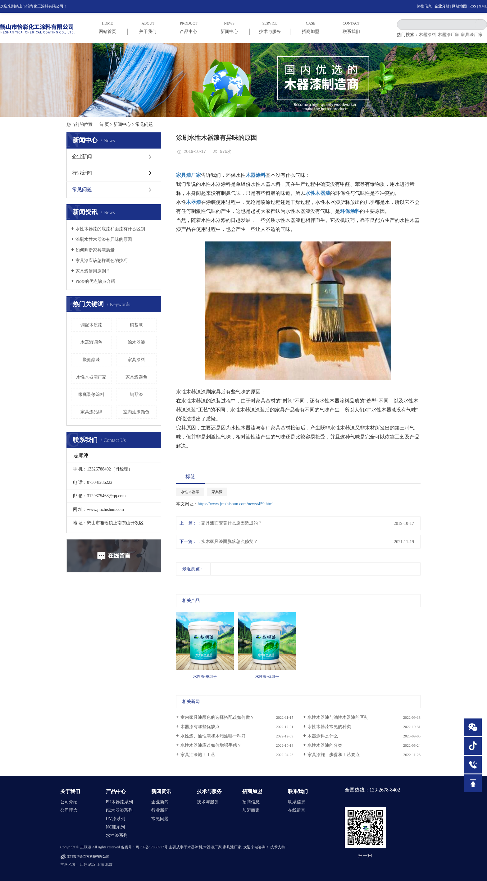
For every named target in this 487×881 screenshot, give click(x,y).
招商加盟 (252, 791)
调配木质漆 (91, 325)
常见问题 (144, 124)
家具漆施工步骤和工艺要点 (333, 754)
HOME (107, 27)
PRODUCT (188, 27)
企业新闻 (82, 156)
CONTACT (351, 27)
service (270, 27)
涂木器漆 (136, 342)
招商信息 (251, 802)
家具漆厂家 (472, 34)
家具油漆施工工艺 (197, 754)
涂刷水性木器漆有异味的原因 (103, 239)
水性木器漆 (190, 492)
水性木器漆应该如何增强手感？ (210, 745)
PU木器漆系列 (119, 802)
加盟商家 (251, 810)
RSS (473, 6)
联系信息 (296, 802)
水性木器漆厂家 (91, 377)
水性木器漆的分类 (324, 745)
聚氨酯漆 (91, 359)
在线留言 (296, 810)
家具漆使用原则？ (92, 271)
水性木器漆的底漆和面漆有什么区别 (110, 229)
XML (483, 6)
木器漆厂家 (448, 34)
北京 (108, 864)
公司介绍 (69, 802)
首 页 (104, 124)
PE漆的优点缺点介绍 (95, 281)
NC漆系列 (115, 827)
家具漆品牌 (91, 412)
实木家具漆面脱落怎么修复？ (229, 541)
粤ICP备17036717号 (152, 847)
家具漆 (217, 492)
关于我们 (70, 791)
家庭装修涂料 (91, 394)
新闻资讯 (161, 791)
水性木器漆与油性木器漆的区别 (337, 717)
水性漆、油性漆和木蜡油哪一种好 (213, 736)
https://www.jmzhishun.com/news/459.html (236, 504)
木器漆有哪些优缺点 (200, 726)
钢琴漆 (136, 394)
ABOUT (148, 27)
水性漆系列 (117, 835)
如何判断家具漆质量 (95, 250)
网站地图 (459, 6)
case (310, 27)
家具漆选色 (136, 377)
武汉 (92, 864)
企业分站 (442, 6)
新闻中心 (122, 124)
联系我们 (298, 791)
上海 (100, 864)
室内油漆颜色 (136, 412)
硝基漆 (136, 325)
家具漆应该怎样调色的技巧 (101, 260)
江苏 (83, 864)
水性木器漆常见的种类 (329, 726)
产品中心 (116, 791)
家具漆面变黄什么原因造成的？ (231, 523)
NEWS (229, 27)
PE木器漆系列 (119, 810)
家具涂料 (136, 359)
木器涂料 (427, 34)
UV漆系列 (115, 818)
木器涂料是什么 (322, 736)
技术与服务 (209, 791)
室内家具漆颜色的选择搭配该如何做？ (217, 717)
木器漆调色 (91, 342)
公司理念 (69, 810)
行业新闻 (82, 173)
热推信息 (424, 6)
